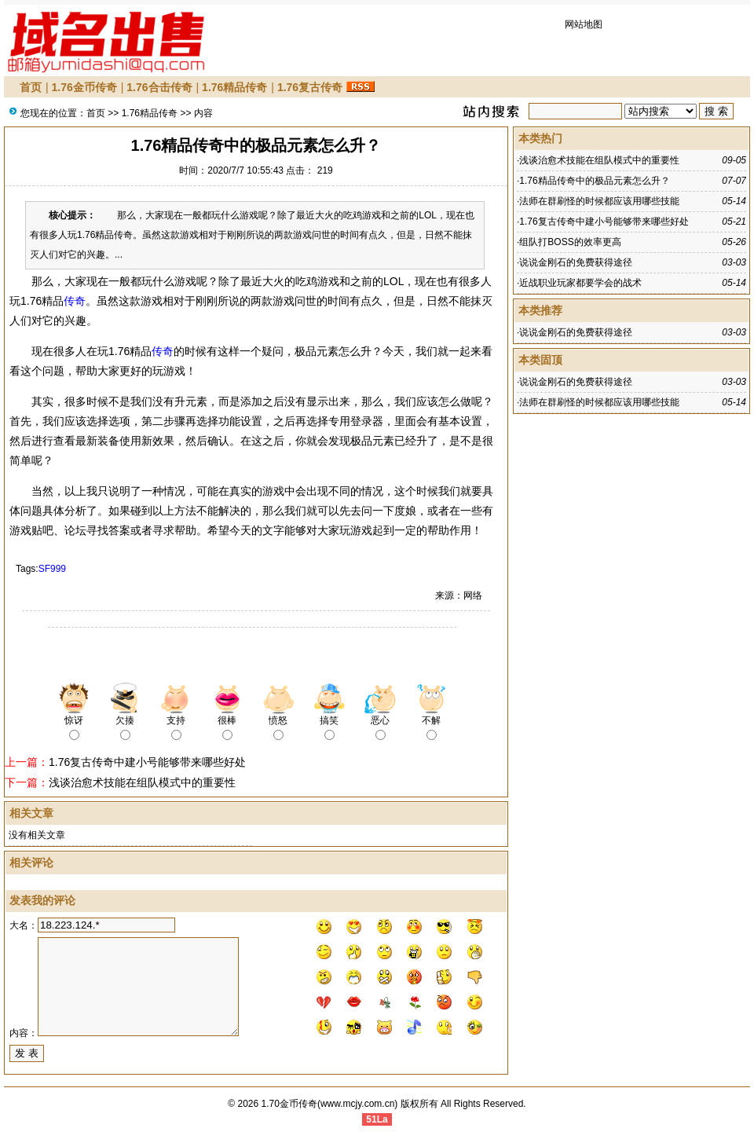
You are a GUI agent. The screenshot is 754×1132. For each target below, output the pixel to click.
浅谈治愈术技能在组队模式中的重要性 (142, 782)
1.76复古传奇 (309, 87)
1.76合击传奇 (159, 87)
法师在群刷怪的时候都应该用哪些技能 (599, 201)
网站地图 (583, 24)
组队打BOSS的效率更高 (569, 241)
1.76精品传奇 (234, 87)
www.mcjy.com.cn (357, 1103)
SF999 (52, 568)
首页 (31, 87)
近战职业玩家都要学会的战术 (580, 282)
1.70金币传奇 (289, 1103)
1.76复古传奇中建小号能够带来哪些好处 (147, 762)
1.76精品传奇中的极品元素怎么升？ (594, 180)
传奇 (75, 301)
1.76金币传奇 (84, 87)
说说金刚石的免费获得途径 (575, 262)
